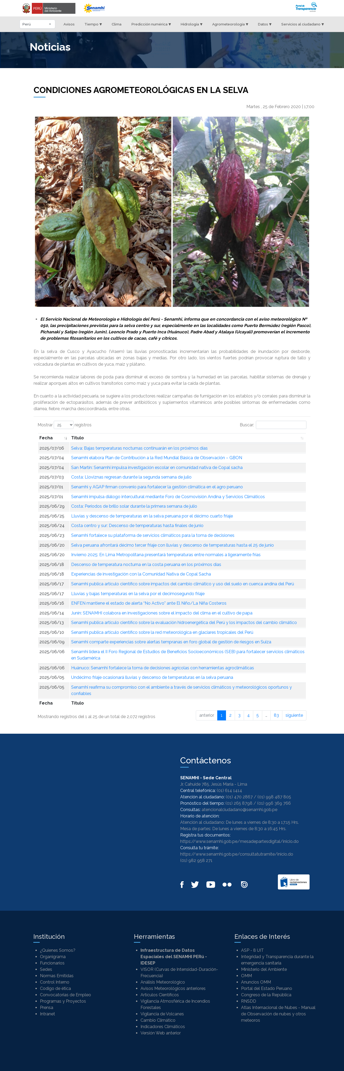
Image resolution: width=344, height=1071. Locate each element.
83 (276, 715)
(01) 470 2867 (239, 796)
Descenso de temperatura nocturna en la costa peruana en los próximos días (146, 564)
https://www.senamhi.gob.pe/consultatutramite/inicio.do (236, 854)
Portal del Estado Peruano (266, 988)
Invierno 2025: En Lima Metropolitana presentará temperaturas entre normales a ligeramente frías (166, 554)
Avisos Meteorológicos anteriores (173, 988)
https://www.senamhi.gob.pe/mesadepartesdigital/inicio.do (239, 841)
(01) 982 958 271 (196, 860)
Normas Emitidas (57, 975)
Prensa (46, 1007)
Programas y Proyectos (63, 1001)
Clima (116, 24)
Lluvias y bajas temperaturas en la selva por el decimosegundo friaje (138, 593)
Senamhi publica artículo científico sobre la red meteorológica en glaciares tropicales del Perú (162, 632)
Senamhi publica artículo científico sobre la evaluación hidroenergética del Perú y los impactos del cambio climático (184, 622)
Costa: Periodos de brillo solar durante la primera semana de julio (134, 506)
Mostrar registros (65, 425)
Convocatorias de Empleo (65, 994)
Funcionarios (52, 963)
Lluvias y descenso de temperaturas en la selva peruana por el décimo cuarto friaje (152, 516)
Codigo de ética (55, 988)
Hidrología (191, 24)
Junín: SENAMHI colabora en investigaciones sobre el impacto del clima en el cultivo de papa (161, 613)
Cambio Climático (158, 1020)
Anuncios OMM (256, 982)
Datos (264, 24)
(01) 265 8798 (238, 803)
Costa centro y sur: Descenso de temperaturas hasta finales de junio (137, 525)
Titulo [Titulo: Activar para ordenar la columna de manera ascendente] (77, 437)
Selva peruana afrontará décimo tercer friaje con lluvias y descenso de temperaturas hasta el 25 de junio (172, 545)
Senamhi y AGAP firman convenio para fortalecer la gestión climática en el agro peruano (157, 486)
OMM (246, 975)
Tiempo (93, 24)
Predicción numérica (151, 24)
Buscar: (273, 425)
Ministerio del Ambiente (264, 969)
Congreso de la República (266, 994)
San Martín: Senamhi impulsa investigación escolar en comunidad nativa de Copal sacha (157, 467)
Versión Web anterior (161, 1032)
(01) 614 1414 (229, 790)
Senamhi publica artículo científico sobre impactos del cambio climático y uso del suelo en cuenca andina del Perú (182, 583)
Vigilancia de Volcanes (162, 1013)
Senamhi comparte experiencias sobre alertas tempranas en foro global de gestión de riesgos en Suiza (171, 641)
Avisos (69, 24)
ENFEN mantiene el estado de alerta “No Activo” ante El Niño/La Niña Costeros (149, 603)
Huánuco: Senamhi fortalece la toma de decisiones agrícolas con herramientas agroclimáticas (162, 667)
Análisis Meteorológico (163, 982)
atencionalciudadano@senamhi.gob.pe (239, 809)
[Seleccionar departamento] (37, 24)
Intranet (47, 1013)
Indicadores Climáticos (163, 1026)
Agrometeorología (230, 24)
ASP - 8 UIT (252, 950)
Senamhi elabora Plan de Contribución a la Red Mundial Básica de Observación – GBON (156, 457)
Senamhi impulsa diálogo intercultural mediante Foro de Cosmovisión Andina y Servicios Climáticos (168, 496)
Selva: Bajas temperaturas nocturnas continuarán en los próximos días (139, 448)
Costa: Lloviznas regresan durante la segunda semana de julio (131, 477)
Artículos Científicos (160, 994)
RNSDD (248, 1001)
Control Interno (54, 982)
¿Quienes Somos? (57, 950)
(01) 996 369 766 (274, 803)
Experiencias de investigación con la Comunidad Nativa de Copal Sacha (141, 574)
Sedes (46, 969)
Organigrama (53, 956)
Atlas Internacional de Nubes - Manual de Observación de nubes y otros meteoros (278, 1014)
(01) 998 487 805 (274, 796)
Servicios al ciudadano (302, 24)
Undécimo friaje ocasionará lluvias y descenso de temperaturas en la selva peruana (152, 677)
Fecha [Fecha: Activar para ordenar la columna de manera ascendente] (46, 437)
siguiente (294, 715)
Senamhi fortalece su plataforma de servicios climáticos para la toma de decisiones (152, 535)
